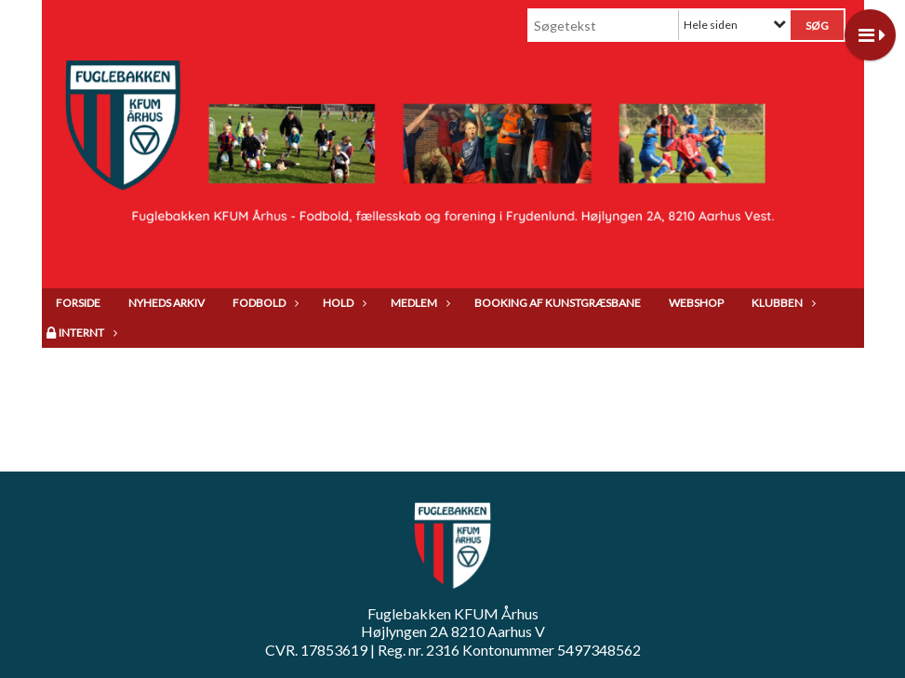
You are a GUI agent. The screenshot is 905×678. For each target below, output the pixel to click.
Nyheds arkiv (166, 303)
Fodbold (264, 303)
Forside (78, 303)
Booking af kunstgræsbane (557, 303)
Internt (86, 332)
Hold (343, 303)
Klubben (782, 303)
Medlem (418, 303)
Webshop (696, 303)
